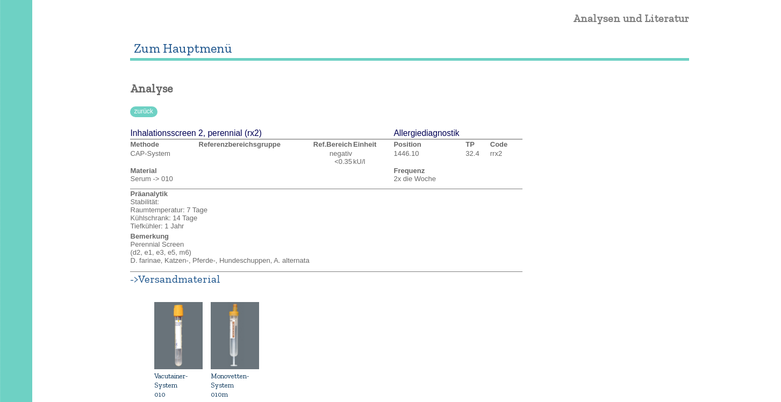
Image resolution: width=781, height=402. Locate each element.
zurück (143, 111)
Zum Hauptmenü (183, 48)
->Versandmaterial (175, 278)
